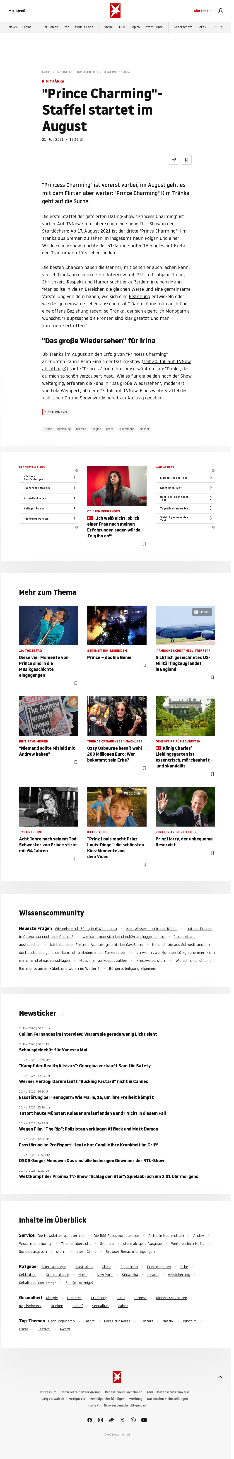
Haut (121, 1298)
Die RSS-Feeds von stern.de (116, 1235)
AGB (150, 1392)
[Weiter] (221, 27)
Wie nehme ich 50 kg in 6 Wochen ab (86, 928)
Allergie (52, 1298)
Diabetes (74, 1298)
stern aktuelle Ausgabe (142, 1243)
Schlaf (77, 1306)
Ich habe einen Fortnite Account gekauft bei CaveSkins (96, 944)
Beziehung (139, 296)
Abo (203, 10)
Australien (84, 1266)
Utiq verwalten (53, 1399)
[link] (220, 10)
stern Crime (154, 27)
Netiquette (77, 1399)
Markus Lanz (84, 27)
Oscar (23, 1329)
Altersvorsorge (53, 1266)
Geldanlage (27, 1274)
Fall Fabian (50, 27)
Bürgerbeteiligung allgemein (132, 968)
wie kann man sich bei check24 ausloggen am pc (124, 936)
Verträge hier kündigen (107, 1399)
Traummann (126, 429)
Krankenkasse (57, 1274)
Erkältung (99, 1298)
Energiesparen (159, 1266)
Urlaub (153, 1274)
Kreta (109, 429)
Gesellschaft (183, 27)
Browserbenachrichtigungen (125, 1405)
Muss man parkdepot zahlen (103, 960)
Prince (147, 231)
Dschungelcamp (61, 1321)
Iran (66, 27)
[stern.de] (115, 11)
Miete (82, 1274)
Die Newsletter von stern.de (61, 1235)
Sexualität (100, 1306)
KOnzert (146, 1321)
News (13, 27)
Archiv (198, 1235)
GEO (122, 27)
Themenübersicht (76, 1243)
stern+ (109, 27)
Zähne (123, 1306)
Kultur (46, 71)
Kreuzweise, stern (151, 960)
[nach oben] (220, 1377)
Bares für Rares (117, 1321)
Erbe (184, 1266)
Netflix (168, 1321)
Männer (144, 429)
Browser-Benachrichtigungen (130, 1251)
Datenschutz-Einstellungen (167, 1399)
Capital (135, 27)
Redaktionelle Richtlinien (123, 1392)
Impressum (48, 1392)
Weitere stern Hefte (188, 1243)
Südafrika (130, 1274)
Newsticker (38, 1013)
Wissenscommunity (35, 1243)
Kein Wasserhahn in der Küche (151, 928)
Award (65, 1329)
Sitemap (107, 1243)
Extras (26, 27)
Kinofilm (190, 1321)
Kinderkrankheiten (171, 1298)
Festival (44, 1329)
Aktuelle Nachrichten (166, 1235)
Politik (201, 27)
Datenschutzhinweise (173, 1392)
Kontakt (94, 1405)
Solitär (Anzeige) (79, 1282)
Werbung (135, 1399)
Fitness (140, 1298)
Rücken (57, 1306)
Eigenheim (129, 1266)
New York (105, 1274)
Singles (96, 429)
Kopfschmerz (30, 1306)
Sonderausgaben (33, 1251)
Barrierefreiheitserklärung (81, 1392)
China (106, 1266)
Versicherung (179, 1274)
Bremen (81, 429)
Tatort (89, 1321)
